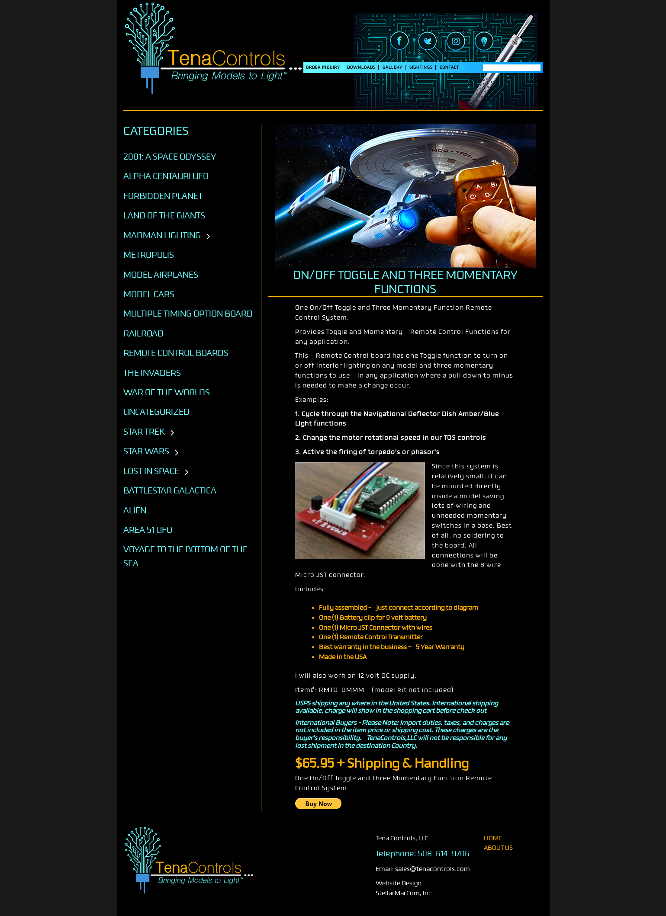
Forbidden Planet (163, 196)
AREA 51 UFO (147, 529)
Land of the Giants (164, 215)
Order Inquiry (323, 67)
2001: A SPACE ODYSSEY (169, 156)
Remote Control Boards (175, 353)
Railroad (143, 333)
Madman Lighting (162, 235)
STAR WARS (146, 451)
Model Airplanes (160, 274)
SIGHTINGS (421, 67)
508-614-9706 (444, 854)
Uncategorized (156, 411)
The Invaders (152, 372)
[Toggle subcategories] (207, 237)
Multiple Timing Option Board (188, 313)
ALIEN (134, 510)
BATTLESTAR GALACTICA (169, 490)
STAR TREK (144, 431)
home (493, 838)
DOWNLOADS (361, 67)
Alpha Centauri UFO (166, 176)
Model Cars (148, 294)
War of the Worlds (166, 392)
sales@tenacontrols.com (432, 869)
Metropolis (148, 254)
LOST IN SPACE (151, 471)
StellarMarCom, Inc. (405, 893)
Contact (449, 67)
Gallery (392, 67)
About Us (498, 848)
